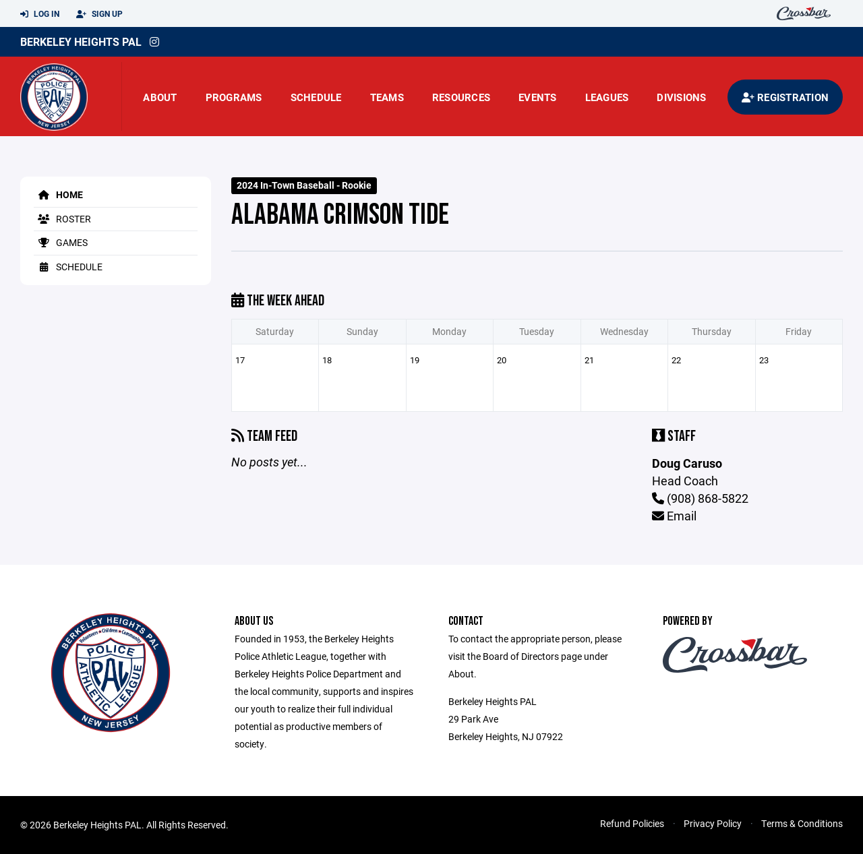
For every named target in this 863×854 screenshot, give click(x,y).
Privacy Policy (713, 823)
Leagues (607, 97)
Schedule (316, 97)
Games (61, 242)
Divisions (681, 97)
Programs (234, 97)
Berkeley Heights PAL (81, 41)
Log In (39, 14)
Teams (387, 97)
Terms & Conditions (802, 823)
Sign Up (99, 14)
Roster (62, 218)
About (160, 97)
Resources (461, 97)
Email (674, 516)
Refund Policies (632, 823)
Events (537, 97)
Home (58, 194)
